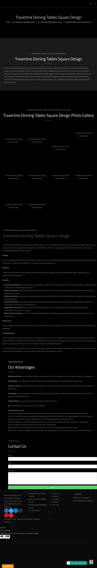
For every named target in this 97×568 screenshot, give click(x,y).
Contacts (32, 490)
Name (10, 455)
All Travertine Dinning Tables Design (50, 22)
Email (10, 463)
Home (7, 22)
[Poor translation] (7, 537)
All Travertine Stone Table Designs (24, 22)
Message (11, 471)
